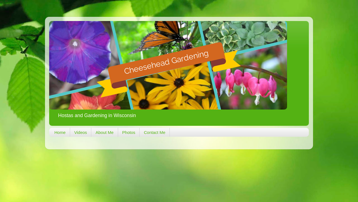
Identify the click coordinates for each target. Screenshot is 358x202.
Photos (128, 132)
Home (60, 132)
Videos (80, 132)
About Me (104, 132)
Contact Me (154, 132)
